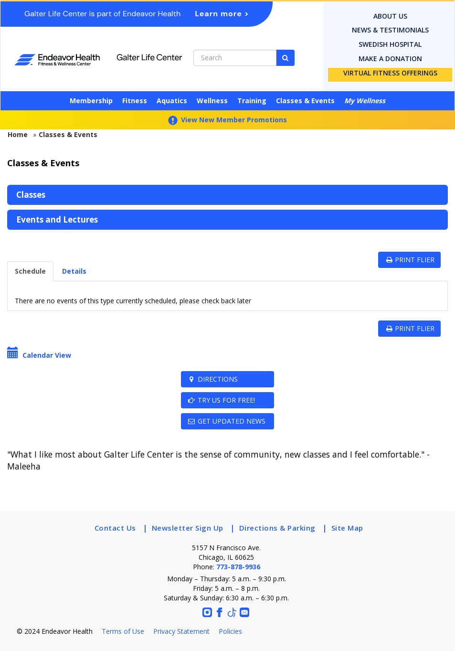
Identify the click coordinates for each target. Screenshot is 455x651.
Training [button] (251, 100)
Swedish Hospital (390, 44)
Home (18, 134)
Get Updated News (226, 421)
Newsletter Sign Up (187, 528)
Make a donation (390, 58)
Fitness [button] (134, 100)
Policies (230, 631)
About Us (390, 16)
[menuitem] (227, 195)
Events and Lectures (57, 219)
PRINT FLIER (409, 259)
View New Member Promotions (227, 119)
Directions (212, 379)
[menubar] (227, 207)
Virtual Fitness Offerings (390, 72)
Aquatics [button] (172, 100)
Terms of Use (123, 631)
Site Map (347, 528)
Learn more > (222, 14)
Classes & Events (305, 100)
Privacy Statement (181, 631)
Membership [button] (91, 100)
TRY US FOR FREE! (221, 400)
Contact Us (115, 528)
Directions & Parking (277, 528)
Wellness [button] (212, 100)
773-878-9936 (238, 566)
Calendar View (39, 355)
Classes (30, 194)
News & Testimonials (390, 29)
